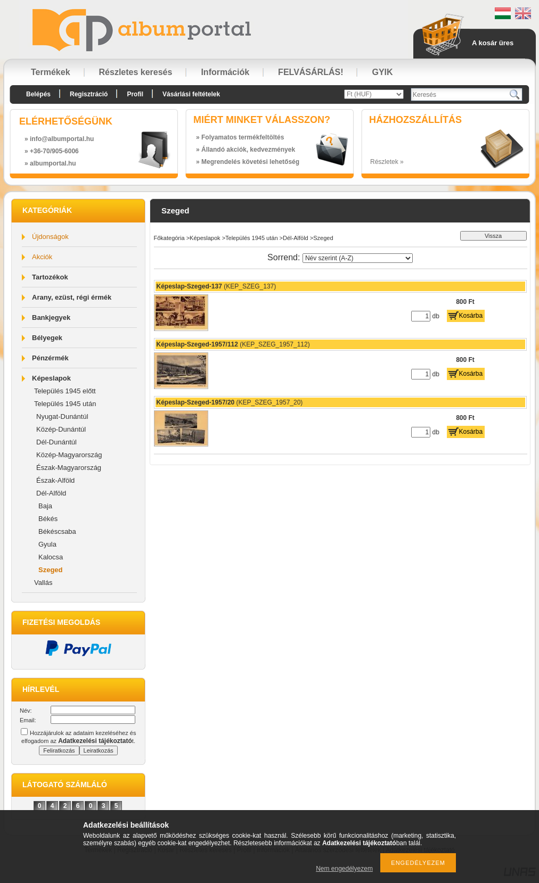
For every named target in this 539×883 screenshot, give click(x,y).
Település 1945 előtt (65, 391)
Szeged (50, 570)
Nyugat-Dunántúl (62, 416)
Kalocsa (50, 557)
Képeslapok (51, 378)
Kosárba (471, 315)
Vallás (43, 583)
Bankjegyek (51, 317)
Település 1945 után (65, 404)
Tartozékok (50, 277)
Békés (48, 519)
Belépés (38, 94)
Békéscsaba (57, 531)
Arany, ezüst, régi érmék (71, 297)
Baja (45, 506)
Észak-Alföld (55, 480)
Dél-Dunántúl (56, 442)
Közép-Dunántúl (61, 429)
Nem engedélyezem (344, 868)
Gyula (47, 544)
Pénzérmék (50, 358)
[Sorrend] (358, 258)
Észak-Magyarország (68, 468)
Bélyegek (47, 338)
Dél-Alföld (51, 493)
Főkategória (169, 238)
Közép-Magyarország (69, 455)
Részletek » (387, 162)
